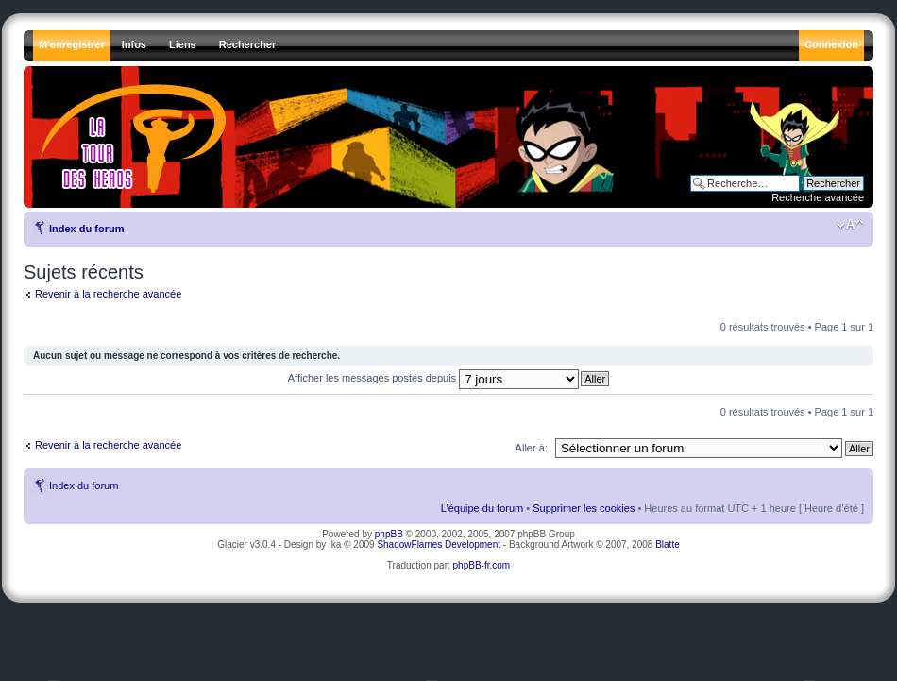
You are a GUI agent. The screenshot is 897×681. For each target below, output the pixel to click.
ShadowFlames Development (438, 544)
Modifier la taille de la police (850, 224)
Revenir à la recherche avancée (108, 293)
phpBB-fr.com (482, 565)
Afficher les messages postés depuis (433, 377)
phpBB (389, 534)
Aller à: (532, 447)
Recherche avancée (817, 197)
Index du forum (86, 228)
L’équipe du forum (482, 508)
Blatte (667, 544)
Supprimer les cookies (584, 508)
